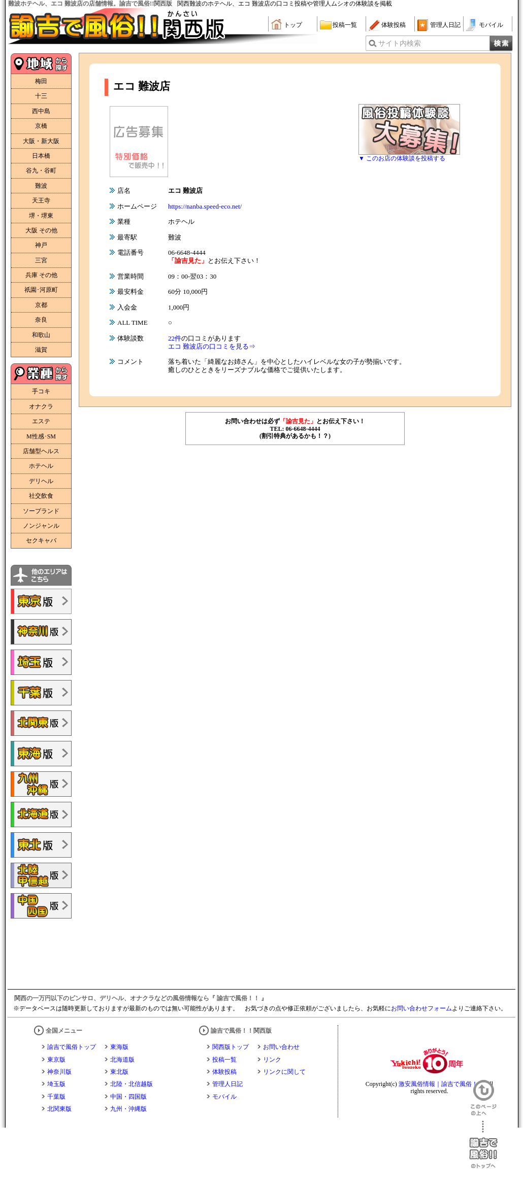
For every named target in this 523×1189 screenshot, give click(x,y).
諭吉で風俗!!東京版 (41, 601)
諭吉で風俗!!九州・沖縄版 (41, 784)
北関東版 (59, 1108)
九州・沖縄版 (128, 1108)
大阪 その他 (41, 230)
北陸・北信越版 (131, 1084)
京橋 (41, 125)
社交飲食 (41, 495)
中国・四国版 (128, 1096)
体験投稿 (393, 24)
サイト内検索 (399, 43)
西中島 (41, 111)
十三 (41, 95)
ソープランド (41, 511)
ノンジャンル (41, 525)
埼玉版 (56, 1084)
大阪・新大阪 (41, 141)
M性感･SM (41, 436)
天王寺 (41, 200)
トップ (293, 24)
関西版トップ (230, 1046)
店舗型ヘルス (41, 451)
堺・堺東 (41, 215)
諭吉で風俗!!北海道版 (41, 814)
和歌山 (41, 334)
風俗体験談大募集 (409, 129)
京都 (41, 305)
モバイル (491, 24)
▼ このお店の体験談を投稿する (401, 158)
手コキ (41, 391)
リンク (272, 1059)
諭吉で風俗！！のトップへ (483, 1144)
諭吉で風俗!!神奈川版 (41, 631)
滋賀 (41, 349)
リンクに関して (284, 1071)
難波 (41, 185)
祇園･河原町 (41, 289)
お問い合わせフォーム (421, 1008)
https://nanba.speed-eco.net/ (205, 206)
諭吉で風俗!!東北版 (41, 845)
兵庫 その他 (41, 275)
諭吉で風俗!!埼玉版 (41, 662)
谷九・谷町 (41, 170)
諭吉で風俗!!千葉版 (41, 692)
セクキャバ (41, 540)
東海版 (119, 1046)
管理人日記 (445, 24)
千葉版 (56, 1096)
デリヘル (41, 481)
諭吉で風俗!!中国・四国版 (41, 906)
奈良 (41, 319)
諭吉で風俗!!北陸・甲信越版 (41, 875)
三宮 (41, 260)
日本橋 (41, 155)
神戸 (41, 245)
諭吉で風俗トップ (71, 1046)
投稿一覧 (345, 24)
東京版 (56, 1059)
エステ (41, 421)
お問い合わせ (281, 1046)
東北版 (119, 1071)
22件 (174, 338)
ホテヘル (41, 465)
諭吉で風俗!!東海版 (41, 753)
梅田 (41, 81)
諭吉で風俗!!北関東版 (41, 723)
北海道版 (122, 1059)
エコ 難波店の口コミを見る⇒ (211, 346)
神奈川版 (59, 1071)
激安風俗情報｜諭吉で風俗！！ (441, 1084)
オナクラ (41, 406)
